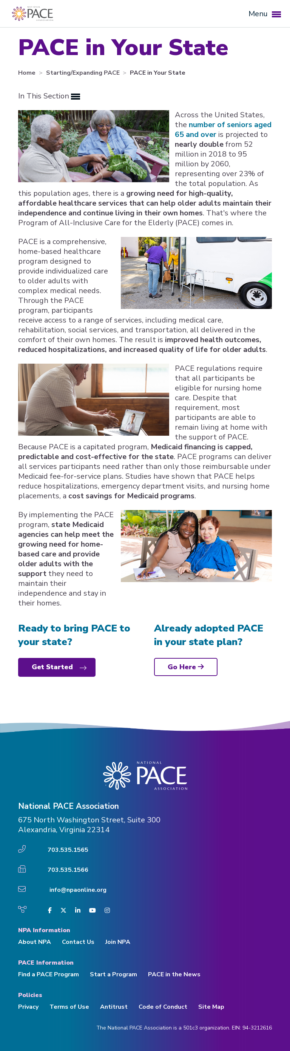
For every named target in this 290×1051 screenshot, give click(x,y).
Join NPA (117, 942)
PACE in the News (174, 974)
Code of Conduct (163, 1007)
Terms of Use (69, 1007)
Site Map (211, 1007)
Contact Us (78, 942)
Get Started (52, 666)
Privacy (28, 1007)
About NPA (34, 942)
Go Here (186, 666)
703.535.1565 (68, 850)
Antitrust (114, 1007)
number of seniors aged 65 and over (223, 130)
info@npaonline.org (77, 890)
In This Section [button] (49, 96)
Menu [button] (264, 14)
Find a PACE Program (48, 974)
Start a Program (113, 974)
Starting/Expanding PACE (83, 73)
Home (27, 73)
